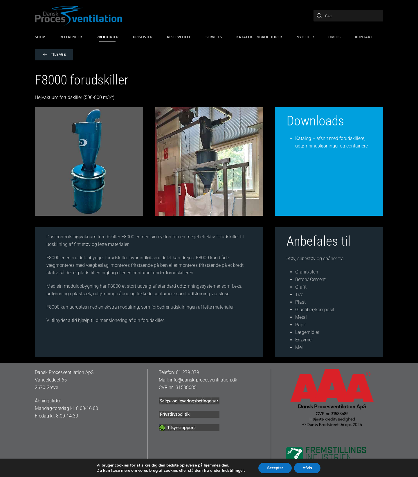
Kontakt (363, 36)
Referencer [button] (71, 36)
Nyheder (305, 36)
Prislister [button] (142, 36)
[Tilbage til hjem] (78, 16)
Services (214, 36)
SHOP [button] (40, 36)
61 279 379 (187, 372)
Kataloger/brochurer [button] (259, 36)
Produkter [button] (107, 36)
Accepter (275, 468)
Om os (334, 36)
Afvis (307, 468)
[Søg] (348, 15)
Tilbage (54, 54)
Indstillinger (232, 470)
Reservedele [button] (179, 36)
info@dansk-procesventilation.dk (203, 380)
